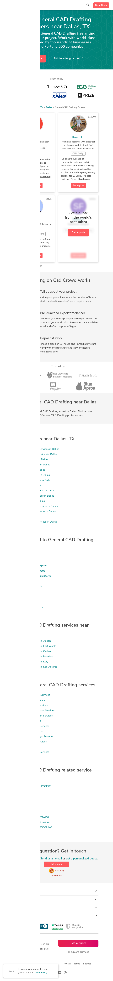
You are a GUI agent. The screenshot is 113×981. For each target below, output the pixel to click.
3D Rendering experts (27, 591)
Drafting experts (24, 560)
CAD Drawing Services (28, 721)
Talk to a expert (68, 58)
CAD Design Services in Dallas (32, 475)
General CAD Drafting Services (32, 695)
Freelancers (26, 107)
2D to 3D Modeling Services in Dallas (36, 454)
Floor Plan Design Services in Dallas (35, 511)
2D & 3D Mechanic (25, 806)
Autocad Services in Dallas (30, 470)
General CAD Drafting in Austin (33, 641)
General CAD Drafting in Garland (33, 651)
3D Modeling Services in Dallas (32, 464)
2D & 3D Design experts (29, 607)
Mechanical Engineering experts (33, 576)
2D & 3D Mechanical (26, 812)
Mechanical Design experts (30, 571)
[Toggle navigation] (7, 5)
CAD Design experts (26, 550)
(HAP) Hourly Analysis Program (33, 786)
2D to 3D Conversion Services (32, 752)
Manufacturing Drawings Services (34, 736)
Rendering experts (25, 602)
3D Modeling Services (27, 747)
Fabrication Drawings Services (32, 726)
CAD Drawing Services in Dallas (33, 480)
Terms (77, 964)
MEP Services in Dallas (28, 516)
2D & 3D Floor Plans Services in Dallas (37, 449)
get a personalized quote (81, 858)
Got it (11, 971)
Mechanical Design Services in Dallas (36, 522)
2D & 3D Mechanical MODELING (33, 827)
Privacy (67, 964)
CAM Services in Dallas (28, 485)
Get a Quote (101, 5)
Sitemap (87, 964)
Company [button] (56, 907)
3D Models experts (25, 597)
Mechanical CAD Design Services (34, 716)
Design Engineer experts (29, 586)
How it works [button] (56, 891)
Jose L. (35, 137)
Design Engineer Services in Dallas (34, 496)
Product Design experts (28, 581)
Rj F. (35, 219)
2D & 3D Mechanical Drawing (32, 817)
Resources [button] (56, 916)
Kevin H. (78, 137)
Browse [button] (56, 899)
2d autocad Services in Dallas (31, 459)
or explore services (78, 952)
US (36, 107)
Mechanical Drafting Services (31, 705)
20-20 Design (23, 796)
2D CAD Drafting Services (30, 700)
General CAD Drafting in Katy (31, 661)
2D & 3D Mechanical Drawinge (32, 822)
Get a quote (35, 58)
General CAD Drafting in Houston (34, 656)
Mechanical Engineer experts (31, 565)
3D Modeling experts (26, 555)
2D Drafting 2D (23, 801)
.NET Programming (26, 791)
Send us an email (51, 858)
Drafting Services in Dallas (30, 501)
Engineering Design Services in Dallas (36, 506)
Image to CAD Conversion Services (35, 710)
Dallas (49, 107)
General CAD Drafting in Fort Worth (35, 646)
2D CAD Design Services (29, 731)
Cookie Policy (40, 972)
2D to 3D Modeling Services (31, 741)
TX (41, 107)
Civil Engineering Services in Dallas (35, 490)
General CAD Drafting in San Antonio (36, 667)
